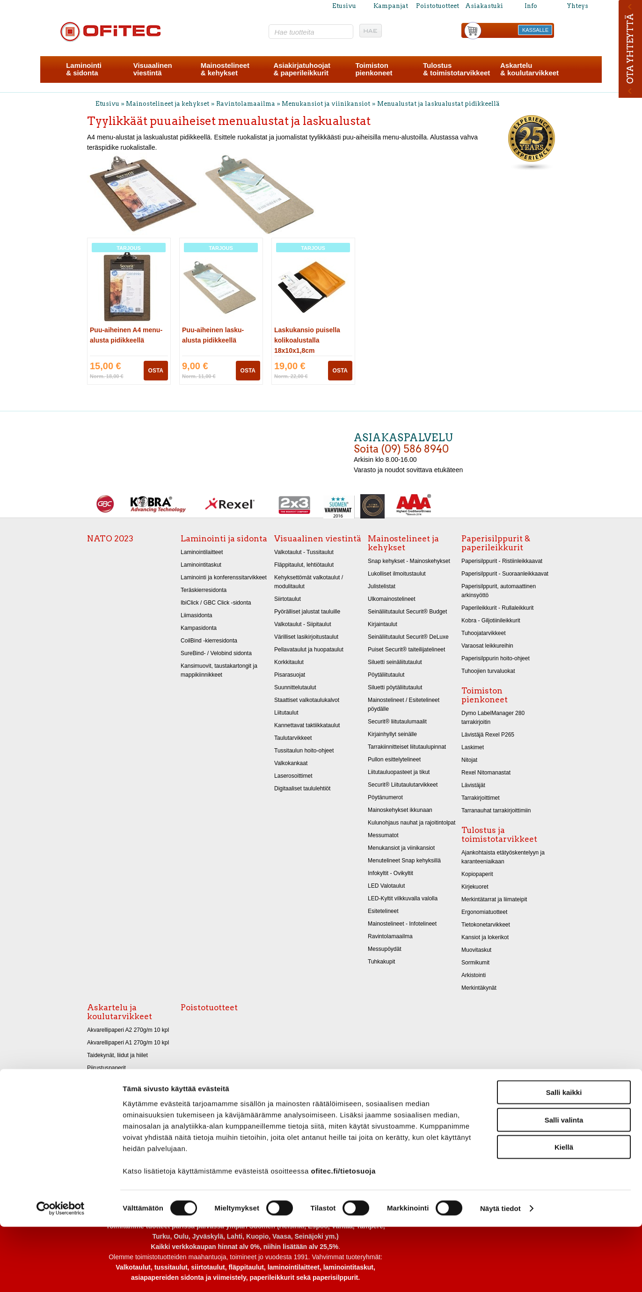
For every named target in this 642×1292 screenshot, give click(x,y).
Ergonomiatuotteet (484, 912)
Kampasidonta (199, 628)
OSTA (155, 370)
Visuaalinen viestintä (317, 538)
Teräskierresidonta (203, 590)
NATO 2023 (110, 538)
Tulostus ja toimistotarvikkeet (499, 834)
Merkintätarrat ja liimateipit (494, 899)
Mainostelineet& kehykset (225, 69)
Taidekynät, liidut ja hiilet (117, 1055)
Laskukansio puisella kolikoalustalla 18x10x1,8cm (307, 340)
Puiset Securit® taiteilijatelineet (406, 649)
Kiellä (563, 1212)
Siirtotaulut (287, 599)
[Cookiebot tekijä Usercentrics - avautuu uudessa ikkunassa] (61, 1274)
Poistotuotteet (437, 5)
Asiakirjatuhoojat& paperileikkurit (301, 69)
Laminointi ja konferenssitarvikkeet (224, 577)
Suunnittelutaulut (295, 687)
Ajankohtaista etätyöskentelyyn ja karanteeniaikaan (503, 857)
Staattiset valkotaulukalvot (306, 700)
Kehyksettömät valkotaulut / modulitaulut (308, 582)
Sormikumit (475, 962)
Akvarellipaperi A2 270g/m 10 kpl (128, 1030)
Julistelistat (381, 586)
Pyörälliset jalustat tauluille (307, 611)
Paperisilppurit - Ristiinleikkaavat (501, 561)
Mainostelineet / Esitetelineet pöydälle (403, 704)
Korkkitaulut (289, 662)
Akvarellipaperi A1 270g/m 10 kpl (128, 1042)
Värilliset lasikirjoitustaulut (306, 637)
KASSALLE (535, 30)
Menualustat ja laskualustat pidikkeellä (438, 103)
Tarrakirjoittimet (480, 798)
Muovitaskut (476, 950)
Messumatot (383, 835)
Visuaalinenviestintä (152, 69)
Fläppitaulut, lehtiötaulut (304, 565)
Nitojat (469, 760)
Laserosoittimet (293, 776)
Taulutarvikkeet (293, 738)
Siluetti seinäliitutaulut (395, 662)
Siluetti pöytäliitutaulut (395, 687)
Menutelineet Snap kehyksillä (404, 860)
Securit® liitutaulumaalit (397, 721)
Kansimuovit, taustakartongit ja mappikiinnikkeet (219, 670)
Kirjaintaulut (382, 624)
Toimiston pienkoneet (484, 695)
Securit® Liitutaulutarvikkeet (403, 784)
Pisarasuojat (289, 675)
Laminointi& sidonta (84, 69)
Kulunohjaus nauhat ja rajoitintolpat (411, 822)
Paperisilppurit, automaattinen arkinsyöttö (498, 591)
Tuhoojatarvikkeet (483, 633)
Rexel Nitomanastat (486, 772)
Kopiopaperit (477, 874)
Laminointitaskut (201, 565)
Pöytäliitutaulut (386, 675)
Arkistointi (473, 975)
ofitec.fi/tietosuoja (343, 1236)
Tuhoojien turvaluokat (488, 671)
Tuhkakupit (381, 961)
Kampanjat (390, 5)
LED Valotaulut (386, 886)
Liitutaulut (286, 712)
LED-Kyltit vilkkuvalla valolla (403, 898)
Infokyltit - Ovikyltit (390, 873)
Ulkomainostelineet (392, 599)
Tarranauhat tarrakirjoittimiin (496, 810)
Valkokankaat (290, 763)
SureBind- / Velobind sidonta (216, 653)
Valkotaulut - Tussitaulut (304, 552)
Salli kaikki (564, 1157)
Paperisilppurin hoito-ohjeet (495, 658)
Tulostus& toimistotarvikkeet (456, 69)
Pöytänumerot (385, 797)
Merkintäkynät (478, 988)
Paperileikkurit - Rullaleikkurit (497, 608)
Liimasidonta (196, 615)
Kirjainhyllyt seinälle (392, 734)
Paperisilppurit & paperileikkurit (495, 543)
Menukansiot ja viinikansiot (326, 103)
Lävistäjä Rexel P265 (487, 734)
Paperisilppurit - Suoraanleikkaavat (504, 573)
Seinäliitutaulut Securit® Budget (407, 611)
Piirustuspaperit (106, 1068)
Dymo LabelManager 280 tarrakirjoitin (493, 717)
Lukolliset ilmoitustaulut (397, 573)
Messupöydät (384, 949)
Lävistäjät (473, 785)
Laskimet (472, 747)
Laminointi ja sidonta (224, 538)
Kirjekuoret (475, 886)
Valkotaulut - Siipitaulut (302, 624)
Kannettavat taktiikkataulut (307, 725)
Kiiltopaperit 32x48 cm (114, 1105)
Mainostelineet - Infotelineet (402, 923)
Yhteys (577, 5)
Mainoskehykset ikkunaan (400, 810)
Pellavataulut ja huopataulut (308, 649)
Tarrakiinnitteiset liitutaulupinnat (407, 747)
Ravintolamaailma (245, 103)
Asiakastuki (484, 5)
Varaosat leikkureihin (487, 645)
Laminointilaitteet (202, 552)
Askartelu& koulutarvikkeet (529, 69)
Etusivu (344, 5)
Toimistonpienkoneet (373, 69)
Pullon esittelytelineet (394, 759)
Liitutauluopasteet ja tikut (399, 772)
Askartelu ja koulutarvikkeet (119, 1012)
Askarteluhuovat (107, 1118)
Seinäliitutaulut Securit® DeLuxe (408, 637)
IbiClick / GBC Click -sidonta (216, 602)
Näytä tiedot (500, 1273)
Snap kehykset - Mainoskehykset (409, 561)
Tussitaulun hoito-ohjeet (304, 750)
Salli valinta (564, 1185)
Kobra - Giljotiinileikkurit (490, 620)
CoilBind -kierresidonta (209, 640)
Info (531, 5)
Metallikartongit (106, 1093)
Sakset (95, 1131)
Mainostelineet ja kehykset (167, 103)
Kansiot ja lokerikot (485, 937)
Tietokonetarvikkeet (485, 924)
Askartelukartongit (109, 1080)
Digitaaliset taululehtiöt (302, 788)
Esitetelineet (383, 911)
